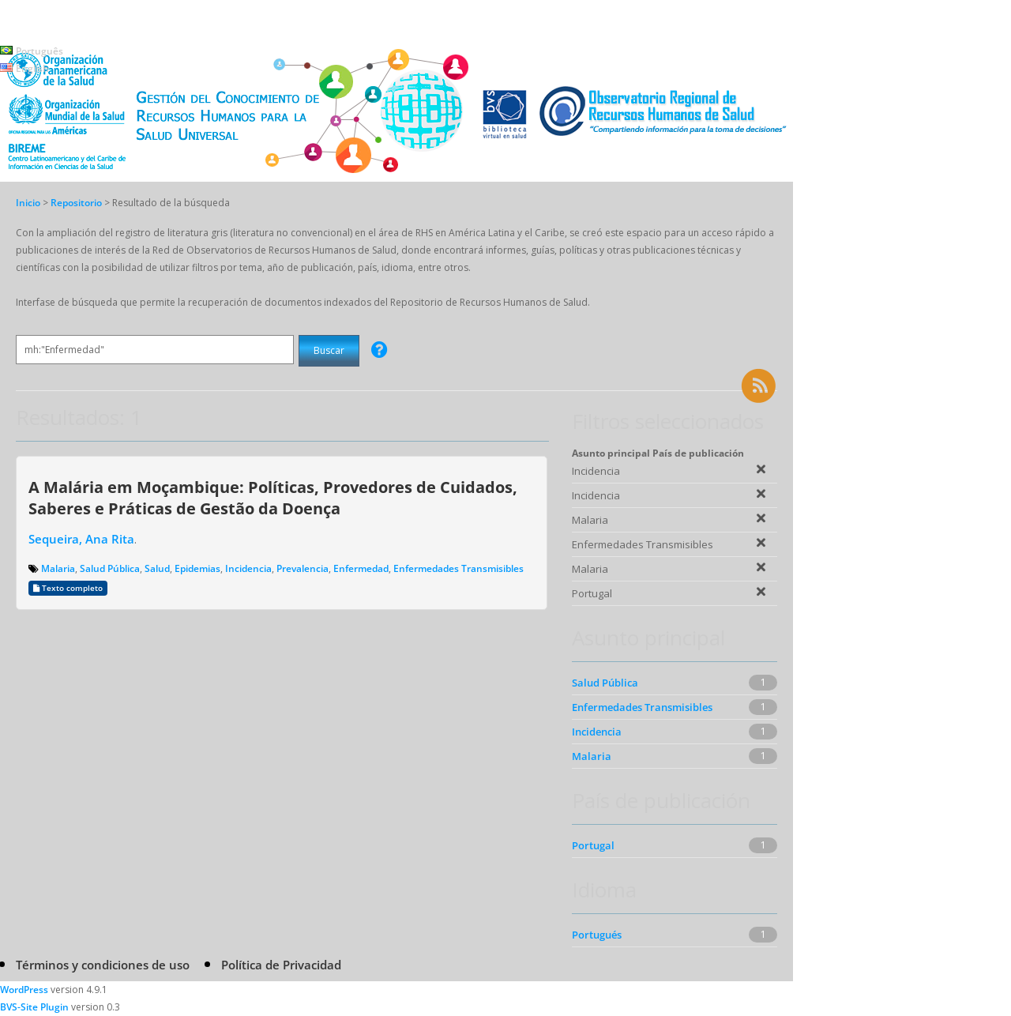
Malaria (58, 568)
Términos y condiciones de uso (103, 965)
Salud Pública (110, 568)
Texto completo (68, 588)
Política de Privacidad (281, 965)
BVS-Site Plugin (34, 1007)
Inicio (28, 202)
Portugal (593, 845)
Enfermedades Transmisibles (458, 568)
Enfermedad (361, 568)
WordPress (24, 989)
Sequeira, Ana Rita (81, 539)
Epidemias (197, 568)
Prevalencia (302, 568)
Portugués (597, 935)
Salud (157, 568)
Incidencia (248, 568)
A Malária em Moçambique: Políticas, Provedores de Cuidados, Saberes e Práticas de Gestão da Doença (272, 497)
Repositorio (77, 202)
